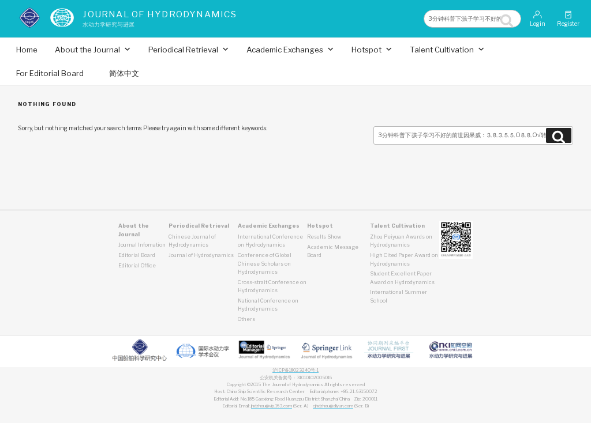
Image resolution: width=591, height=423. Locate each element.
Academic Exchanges (290, 49)
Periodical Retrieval (188, 49)
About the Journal (93, 49)
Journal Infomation (142, 244)
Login (537, 18)
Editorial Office (137, 265)
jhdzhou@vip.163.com (271, 406)
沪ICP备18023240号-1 (295, 370)
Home (27, 49)
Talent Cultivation (447, 49)
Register (568, 18)
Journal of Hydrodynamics (160, 14)
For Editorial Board (50, 73)
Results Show (324, 236)
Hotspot (371, 49)
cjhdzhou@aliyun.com (333, 406)
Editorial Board (136, 255)
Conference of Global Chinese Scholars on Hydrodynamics (264, 263)
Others (246, 319)
